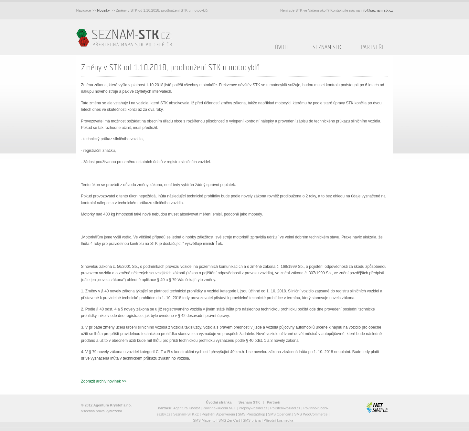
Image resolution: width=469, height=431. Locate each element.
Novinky (103, 10)
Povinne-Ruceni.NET (219, 408)
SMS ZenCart (229, 420)
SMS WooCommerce (310, 414)
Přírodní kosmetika (278, 420)
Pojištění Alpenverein (218, 414)
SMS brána (252, 420)
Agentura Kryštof (186, 408)
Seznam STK (327, 47)
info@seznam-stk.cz (377, 10)
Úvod (281, 47)
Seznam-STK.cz (186, 414)
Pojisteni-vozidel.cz (285, 408)
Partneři (372, 47)
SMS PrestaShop (251, 414)
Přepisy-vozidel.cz (253, 408)
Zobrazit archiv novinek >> (104, 381)
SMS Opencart (279, 414)
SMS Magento (204, 420)
